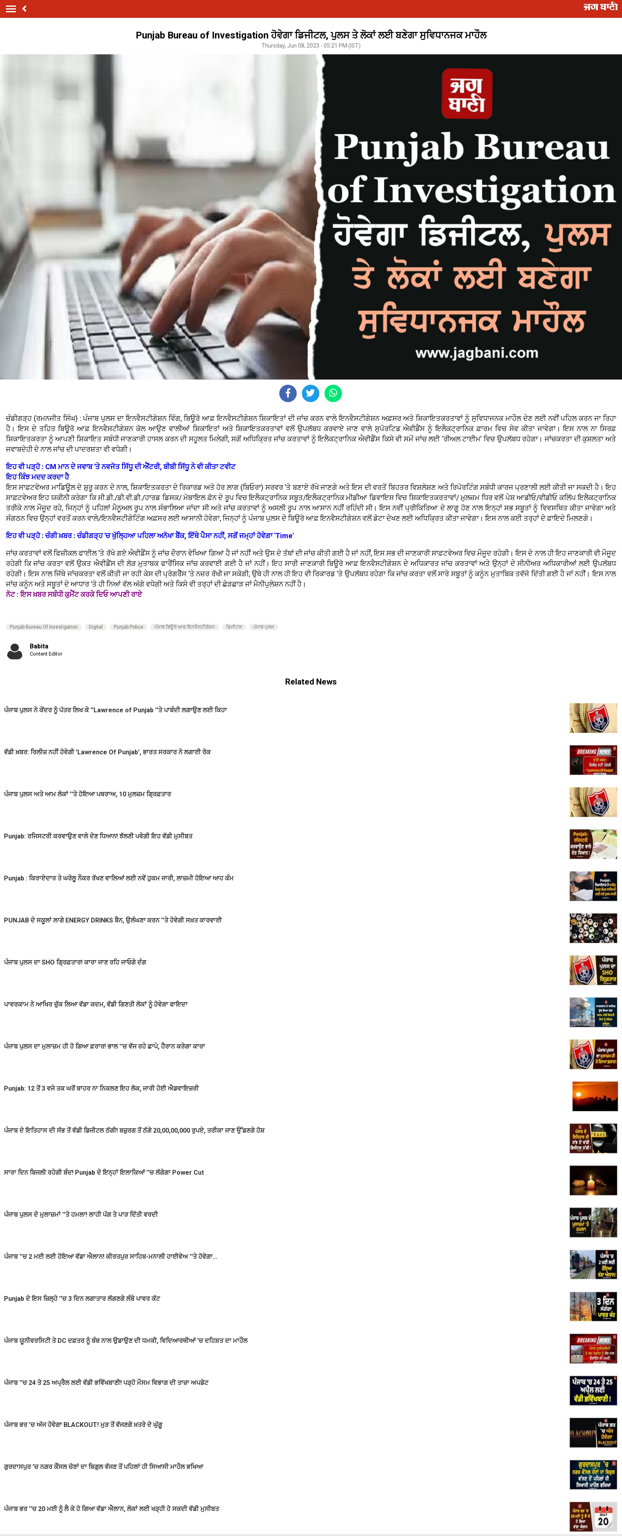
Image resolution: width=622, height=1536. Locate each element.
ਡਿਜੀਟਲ (234, 627)
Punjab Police (128, 627)
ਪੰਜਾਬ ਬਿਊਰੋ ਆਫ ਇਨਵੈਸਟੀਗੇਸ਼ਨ (184, 627)
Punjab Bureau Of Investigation (44, 627)
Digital (96, 627)
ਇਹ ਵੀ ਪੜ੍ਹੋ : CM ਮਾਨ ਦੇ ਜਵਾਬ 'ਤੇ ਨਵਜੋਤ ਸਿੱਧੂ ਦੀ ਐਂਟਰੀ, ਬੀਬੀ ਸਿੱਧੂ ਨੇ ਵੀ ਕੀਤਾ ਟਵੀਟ (121, 466)
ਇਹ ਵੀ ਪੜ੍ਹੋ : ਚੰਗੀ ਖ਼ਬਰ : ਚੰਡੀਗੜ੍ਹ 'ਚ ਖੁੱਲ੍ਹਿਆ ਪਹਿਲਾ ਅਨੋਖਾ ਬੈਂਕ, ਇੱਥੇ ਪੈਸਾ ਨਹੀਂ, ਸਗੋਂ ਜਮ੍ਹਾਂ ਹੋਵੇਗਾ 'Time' (150, 535)
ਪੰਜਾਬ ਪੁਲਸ (263, 627)
